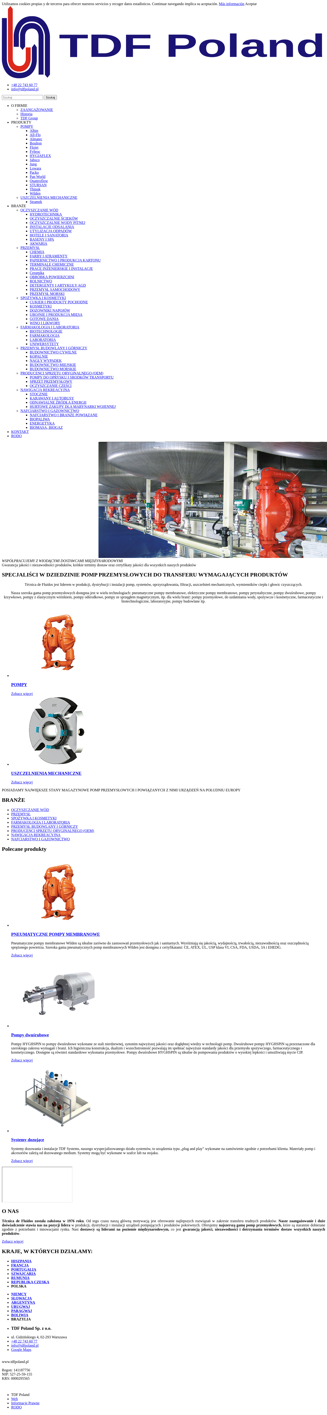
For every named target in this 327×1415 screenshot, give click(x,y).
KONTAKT (20, 432)
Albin (34, 131)
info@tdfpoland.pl (25, 1345)
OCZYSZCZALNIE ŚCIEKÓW (54, 218)
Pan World (37, 177)
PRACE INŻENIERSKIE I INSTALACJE (61, 269)
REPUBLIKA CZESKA (30, 1282)
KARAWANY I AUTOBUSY (52, 398)
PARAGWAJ (21, 1311)
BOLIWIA (19, 1315)
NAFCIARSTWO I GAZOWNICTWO (49, 411)
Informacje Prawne (25, 1403)
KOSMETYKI (41, 306)
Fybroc (35, 152)
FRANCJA (20, 1265)
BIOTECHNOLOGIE (46, 331)
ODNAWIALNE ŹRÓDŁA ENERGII (58, 402)
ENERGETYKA (42, 423)
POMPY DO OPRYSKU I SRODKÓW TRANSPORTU (72, 377)
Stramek (36, 202)
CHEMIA (37, 252)
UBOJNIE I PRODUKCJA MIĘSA (56, 315)
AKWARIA (38, 244)
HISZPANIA (21, 1261)
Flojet (34, 147)
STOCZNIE (39, 394)
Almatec (36, 139)
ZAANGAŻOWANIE (36, 110)
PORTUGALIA (23, 1269)
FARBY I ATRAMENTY (49, 256)
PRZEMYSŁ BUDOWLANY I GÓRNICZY (53, 348)
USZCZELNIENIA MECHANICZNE (48, 198)
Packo (34, 172)
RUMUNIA (20, 1278)
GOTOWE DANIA (44, 319)
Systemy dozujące (27, 1139)
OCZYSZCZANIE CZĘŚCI (51, 386)
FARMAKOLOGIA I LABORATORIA (49, 327)
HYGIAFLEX (40, 156)
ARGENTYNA (23, 1302)
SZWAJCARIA (23, 1274)
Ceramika (37, 273)
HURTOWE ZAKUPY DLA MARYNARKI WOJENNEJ (73, 407)
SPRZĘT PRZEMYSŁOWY (51, 381)
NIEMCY (19, 1294)
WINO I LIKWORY (45, 323)
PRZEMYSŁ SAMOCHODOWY (55, 290)
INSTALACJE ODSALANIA (52, 227)
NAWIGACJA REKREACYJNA (45, 390)
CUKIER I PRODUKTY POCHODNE (59, 302)
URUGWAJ (20, 1307)
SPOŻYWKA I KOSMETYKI (43, 298)
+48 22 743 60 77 (24, 1341)
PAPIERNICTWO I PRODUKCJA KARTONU (65, 260)
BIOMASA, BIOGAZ (46, 427)
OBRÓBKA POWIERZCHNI (52, 277)
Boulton (36, 143)
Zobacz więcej (22, 694)
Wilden (35, 193)
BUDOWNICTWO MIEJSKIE (53, 365)
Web (14, 1399)
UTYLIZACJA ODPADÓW (51, 231)
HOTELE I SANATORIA (49, 235)
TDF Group (29, 118)
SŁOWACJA (21, 1298)
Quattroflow (39, 181)
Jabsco (35, 160)
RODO (16, 436)
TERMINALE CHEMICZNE (52, 264)
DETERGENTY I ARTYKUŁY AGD (58, 285)
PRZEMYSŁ (30, 248)
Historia (26, 114)
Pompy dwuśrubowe (30, 1034)
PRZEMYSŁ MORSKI (47, 294)
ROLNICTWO (41, 281)
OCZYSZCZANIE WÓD (39, 210)
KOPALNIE (39, 356)
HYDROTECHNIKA (46, 214)
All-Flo (35, 135)
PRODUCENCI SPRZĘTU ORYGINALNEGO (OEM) (61, 373)
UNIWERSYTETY (44, 344)
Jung (33, 164)
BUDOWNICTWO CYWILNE (53, 352)
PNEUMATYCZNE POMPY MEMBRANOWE (55, 934)
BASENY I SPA (42, 239)
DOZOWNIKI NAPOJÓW (50, 310)
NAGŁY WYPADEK (46, 361)
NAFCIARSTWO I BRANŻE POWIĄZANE (64, 415)
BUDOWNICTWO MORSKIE (53, 369)
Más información (231, 4)
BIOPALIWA (40, 419)
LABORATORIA (43, 340)
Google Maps (21, 1350)
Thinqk (35, 189)
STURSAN (38, 185)
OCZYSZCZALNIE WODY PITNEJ (57, 223)
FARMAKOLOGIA (45, 335)
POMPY (26, 126)
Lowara (35, 168)
